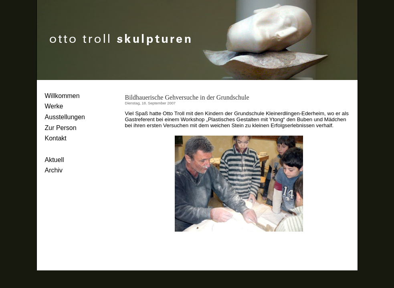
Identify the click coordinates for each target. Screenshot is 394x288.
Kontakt (56, 138)
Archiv (54, 170)
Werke (54, 106)
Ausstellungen (65, 117)
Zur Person (61, 127)
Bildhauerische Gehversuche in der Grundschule (187, 97)
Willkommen (62, 95)
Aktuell (54, 159)
